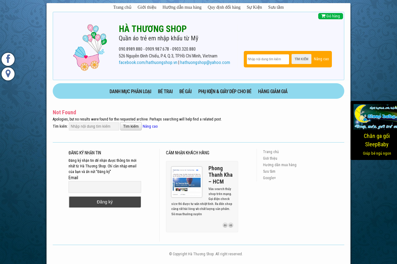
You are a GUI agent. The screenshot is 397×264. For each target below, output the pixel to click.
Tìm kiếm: (60, 126)
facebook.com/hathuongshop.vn (148, 62)
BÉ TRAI (165, 91)
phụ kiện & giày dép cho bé (224, 91)
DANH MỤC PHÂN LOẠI (130, 91)
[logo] (90, 46)
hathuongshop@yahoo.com (205, 62)
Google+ (269, 178)
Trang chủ (122, 7)
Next (230, 225)
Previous (225, 225)
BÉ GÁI (185, 91)
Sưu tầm (276, 7)
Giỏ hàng (330, 16)
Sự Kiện (254, 7)
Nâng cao (321, 59)
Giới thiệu (147, 7)
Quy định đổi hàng (224, 7)
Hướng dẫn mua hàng (182, 7)
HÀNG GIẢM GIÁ (273, 91)
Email (73, 177)
